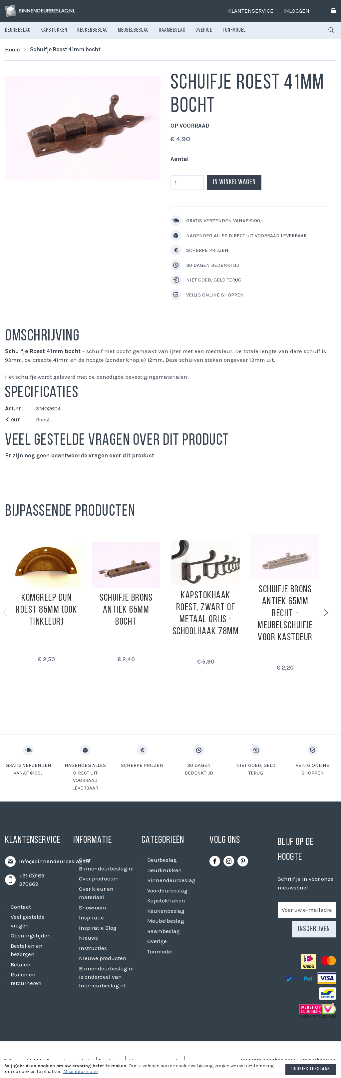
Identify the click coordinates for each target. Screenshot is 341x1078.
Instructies (93, 948)
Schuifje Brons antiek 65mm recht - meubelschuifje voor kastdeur (285, 614)
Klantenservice (250, 10)
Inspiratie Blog (98, 927)
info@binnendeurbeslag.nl (54, 861)
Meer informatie (80, 1071)
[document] (170, 1070)
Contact (21, 906)
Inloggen (296, 10)
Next (326, 612)
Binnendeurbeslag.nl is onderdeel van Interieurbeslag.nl (106, 977)
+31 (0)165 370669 (31, 879)
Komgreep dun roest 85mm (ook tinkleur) (46, 610)
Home (12, 49)
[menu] (125, 30)
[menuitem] (18, 30)
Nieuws (88, 937)
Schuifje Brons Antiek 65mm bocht (126, 610)
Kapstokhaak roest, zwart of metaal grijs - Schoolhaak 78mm (205, 614)
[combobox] (331, 30)
